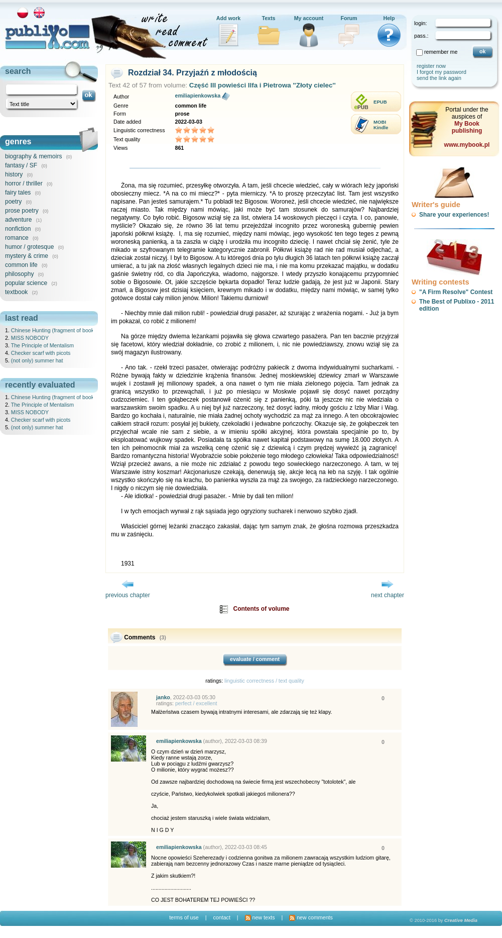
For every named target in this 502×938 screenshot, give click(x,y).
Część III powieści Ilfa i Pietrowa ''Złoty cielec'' (262, 85)
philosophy (19, 273)
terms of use (184, 917)
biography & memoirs (33, 156)
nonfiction (18, 228)
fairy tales (18, 192)
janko (163, 697)
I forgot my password (441, 72)
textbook (16, 292)
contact (221, 917)
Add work (228, 18)
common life (21, 264)
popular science (26, 283)
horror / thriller (24, 183)
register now (431, 66)
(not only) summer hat (37, 360)
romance (17, 237)
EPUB (380, 102)
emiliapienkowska (197, 95)
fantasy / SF (21, 165)
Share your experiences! (454, 214)
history (14, 174)
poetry (13, 201)
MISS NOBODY (30, 338)
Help (389, 18)
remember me (440, 52)
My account (309, 18)
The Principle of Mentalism (42, 345)
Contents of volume (261, 608)
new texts (260, 917)
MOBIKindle (380, 124)
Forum (348, 18)
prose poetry (22, 210)
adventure (18, 219)
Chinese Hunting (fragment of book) (53, 330)
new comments (311, 917)
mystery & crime (26, 255)
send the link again (439, 78)
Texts (268, 18)
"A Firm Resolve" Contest (455, 292)
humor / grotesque (29, 246)
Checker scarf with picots (40, 353)
